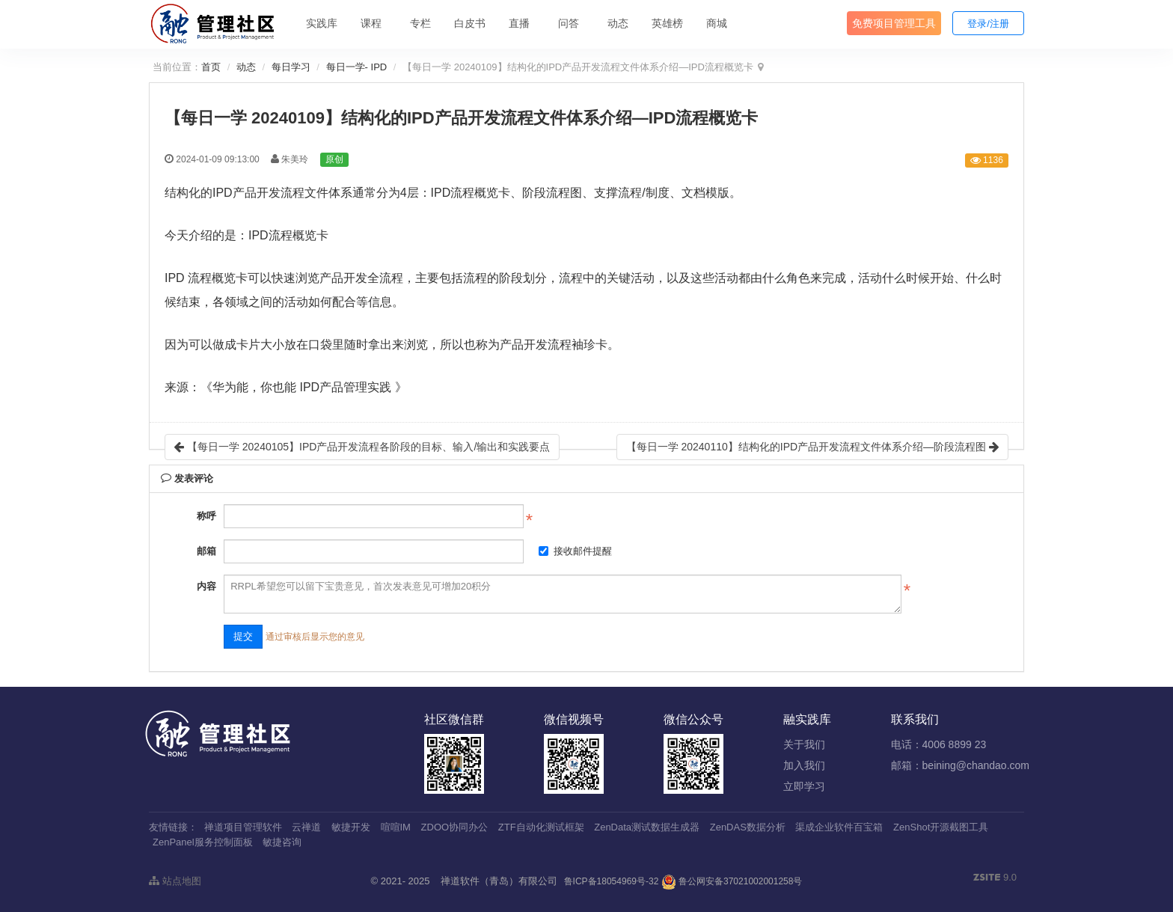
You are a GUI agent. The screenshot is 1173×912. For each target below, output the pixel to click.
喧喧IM (396, 827)
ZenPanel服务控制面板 (203, 842)
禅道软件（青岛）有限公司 (499, 881)
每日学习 (291, 67)
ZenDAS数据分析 (747, 827)
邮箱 (206, 551)
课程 (371, 23)
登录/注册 (988, 23)
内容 (206, 586)
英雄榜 (667, 23)
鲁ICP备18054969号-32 (611, 881)
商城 (716, 23)
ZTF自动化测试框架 (541, 827)
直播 (519, 23)
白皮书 (470, 23)
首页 (211, 67)
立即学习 (804, 786)
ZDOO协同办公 (455, 827)
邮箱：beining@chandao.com (960, 765)
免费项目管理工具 (894, 23)
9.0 (995, 878)
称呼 (206, 515)
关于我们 (804, 744)
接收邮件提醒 (575, 551)
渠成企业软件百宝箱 (839, 827)
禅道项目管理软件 (243, 827)
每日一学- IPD (357, 67)
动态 (617, 23)
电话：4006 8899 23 (939, 744)
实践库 (321, 23)
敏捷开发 (350, 827)
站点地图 (175, 881)
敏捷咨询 (282, 842)
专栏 (420, 23)
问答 (568, 23)
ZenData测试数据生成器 (646, 827)
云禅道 (306, 827)
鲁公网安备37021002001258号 (732, 881)
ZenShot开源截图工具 (940, 827)
